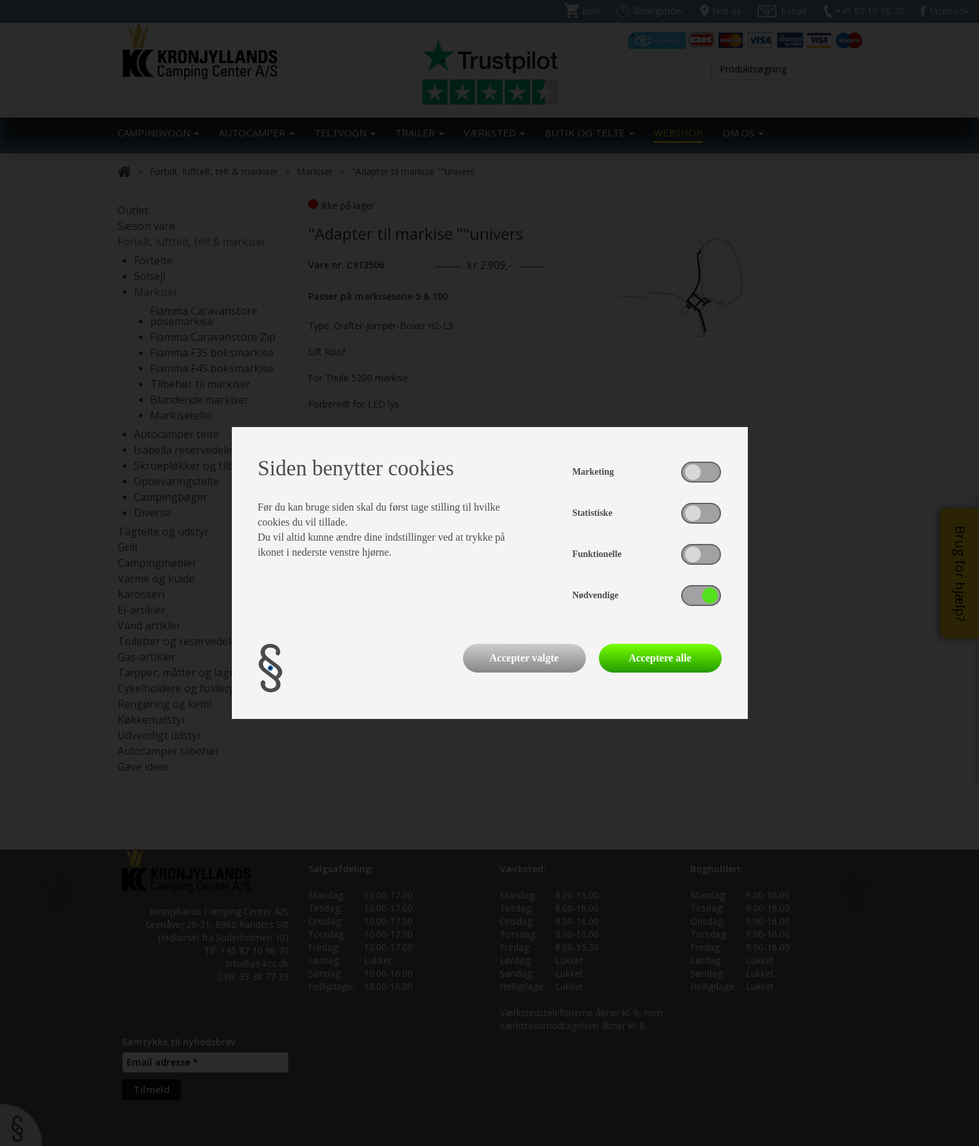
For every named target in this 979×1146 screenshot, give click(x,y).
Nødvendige (595, 595)
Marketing (593, 472)
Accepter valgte (524, 657)
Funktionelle (596, 554)
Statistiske (592, 513)
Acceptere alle (659, 657)
